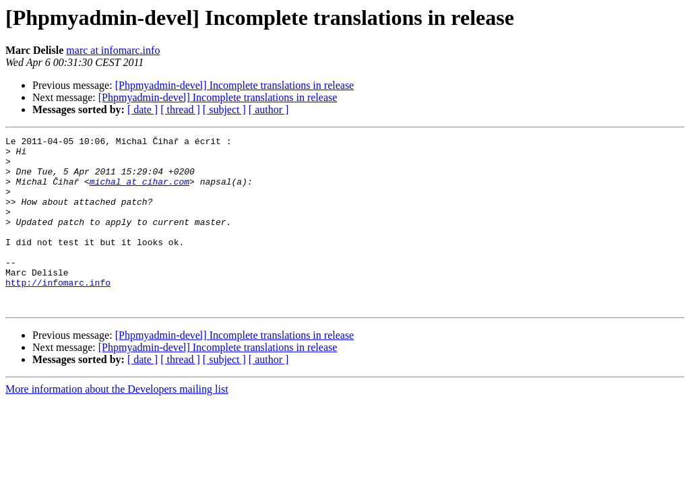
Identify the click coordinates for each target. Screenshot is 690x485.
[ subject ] (224, 109)
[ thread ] (180, 109)
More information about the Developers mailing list (116, 423)
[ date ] (142, 109)
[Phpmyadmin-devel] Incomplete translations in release (234, 85)
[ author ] (269, 109)
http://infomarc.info (58, 312)
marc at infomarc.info (113, 50)
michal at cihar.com (139, 191)
